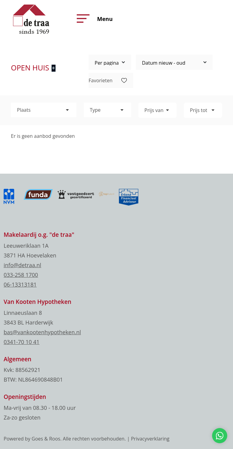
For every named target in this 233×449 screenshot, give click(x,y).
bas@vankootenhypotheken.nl (42, 332)
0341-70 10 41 (21, 341)
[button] (81, 18)
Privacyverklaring (150, 438)
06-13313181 (20, 284)
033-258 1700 (21, 274)
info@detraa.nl (22, 265)
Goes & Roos (46, 438)
